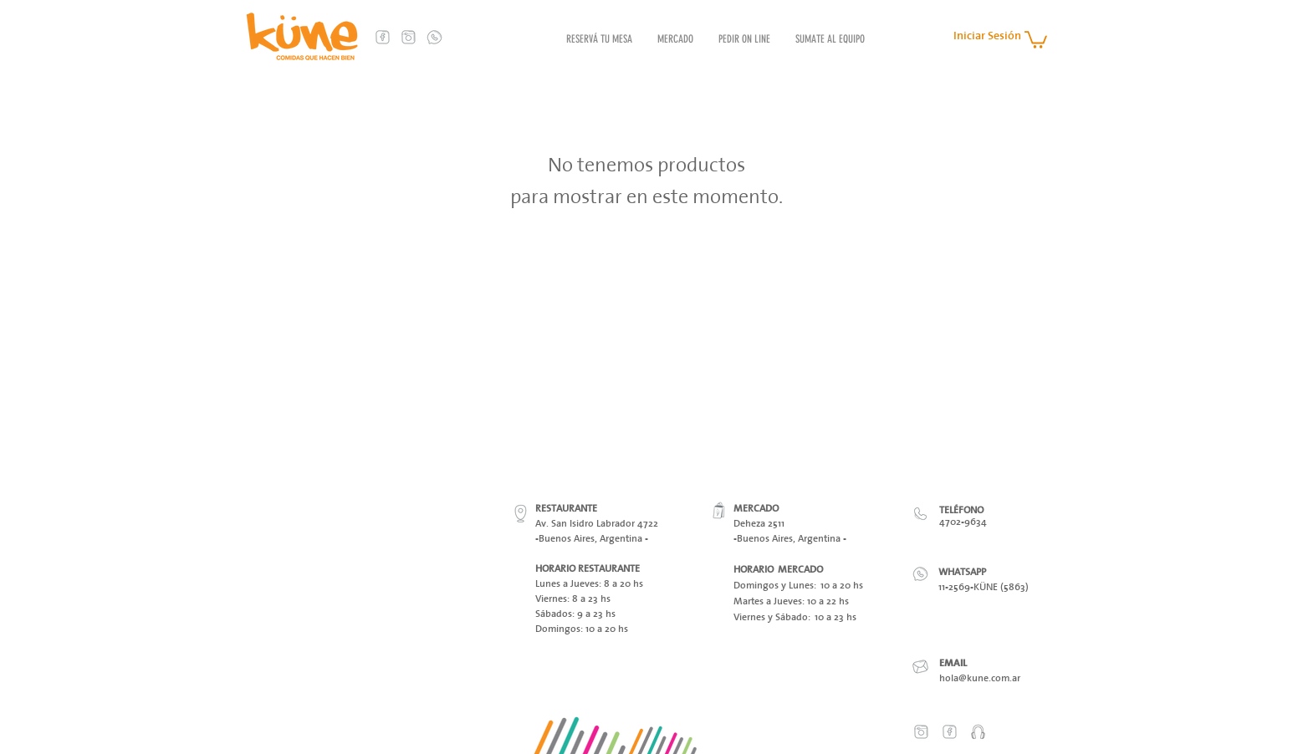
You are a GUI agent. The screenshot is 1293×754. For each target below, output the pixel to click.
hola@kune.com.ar (979, 677)
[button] (1036, 38)
